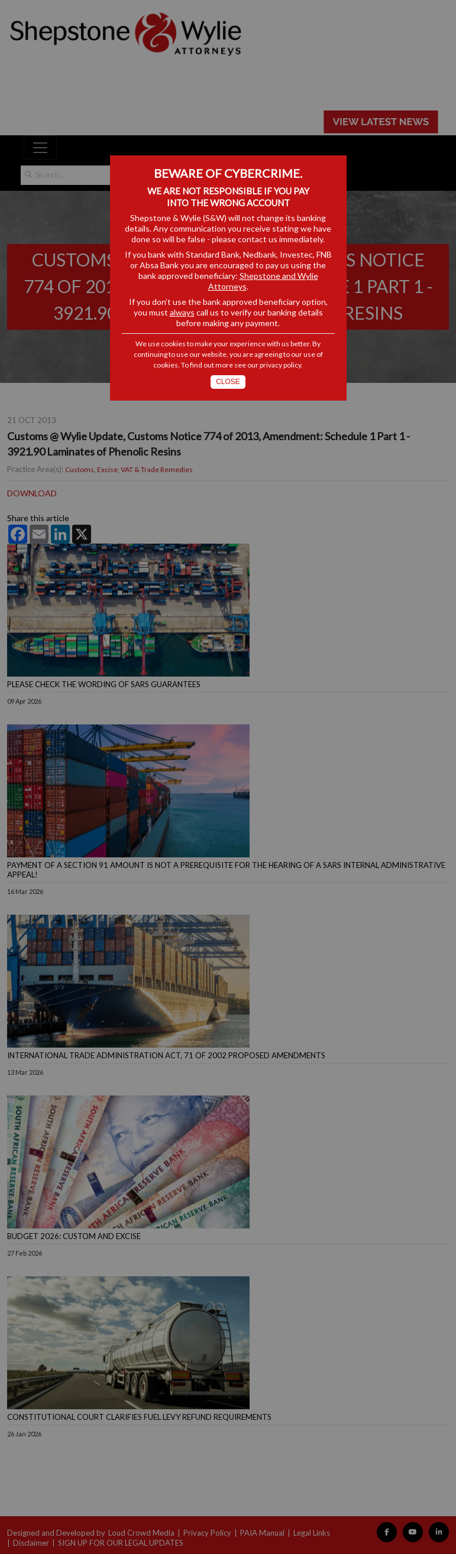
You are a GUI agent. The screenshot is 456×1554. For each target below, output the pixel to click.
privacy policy (280, 364)
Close (228, 382)
